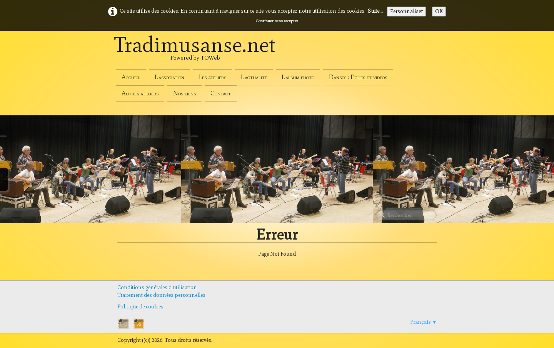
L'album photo (298, 77)
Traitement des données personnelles (161, 295)
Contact (220, 93)
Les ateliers (212, 77)
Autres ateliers (140, 93)
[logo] (195, 53)
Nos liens (184, 93)
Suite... (375, 11)
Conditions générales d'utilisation (157, 287)
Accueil (131, 77)
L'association (169, 77)
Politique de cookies (140, 306)
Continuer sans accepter (277, 20)
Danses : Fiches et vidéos (358, 77)
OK (439, 11)
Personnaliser (406, 11)
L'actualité (254, 77)
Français (423, 322)
